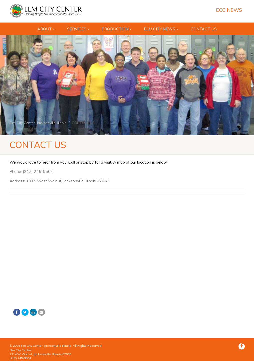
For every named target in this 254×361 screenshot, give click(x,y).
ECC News (229, 10)
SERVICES (78, 28)
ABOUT (46, 28)
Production (116, 28)
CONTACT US (204, 28)
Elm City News (161, 28)
